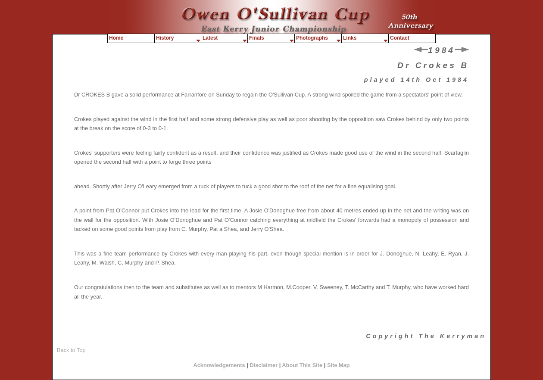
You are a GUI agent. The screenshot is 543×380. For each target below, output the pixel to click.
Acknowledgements (219, 365)
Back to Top (71, 350)
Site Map (338, 365)
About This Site (303, 365)
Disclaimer (264, 365)
